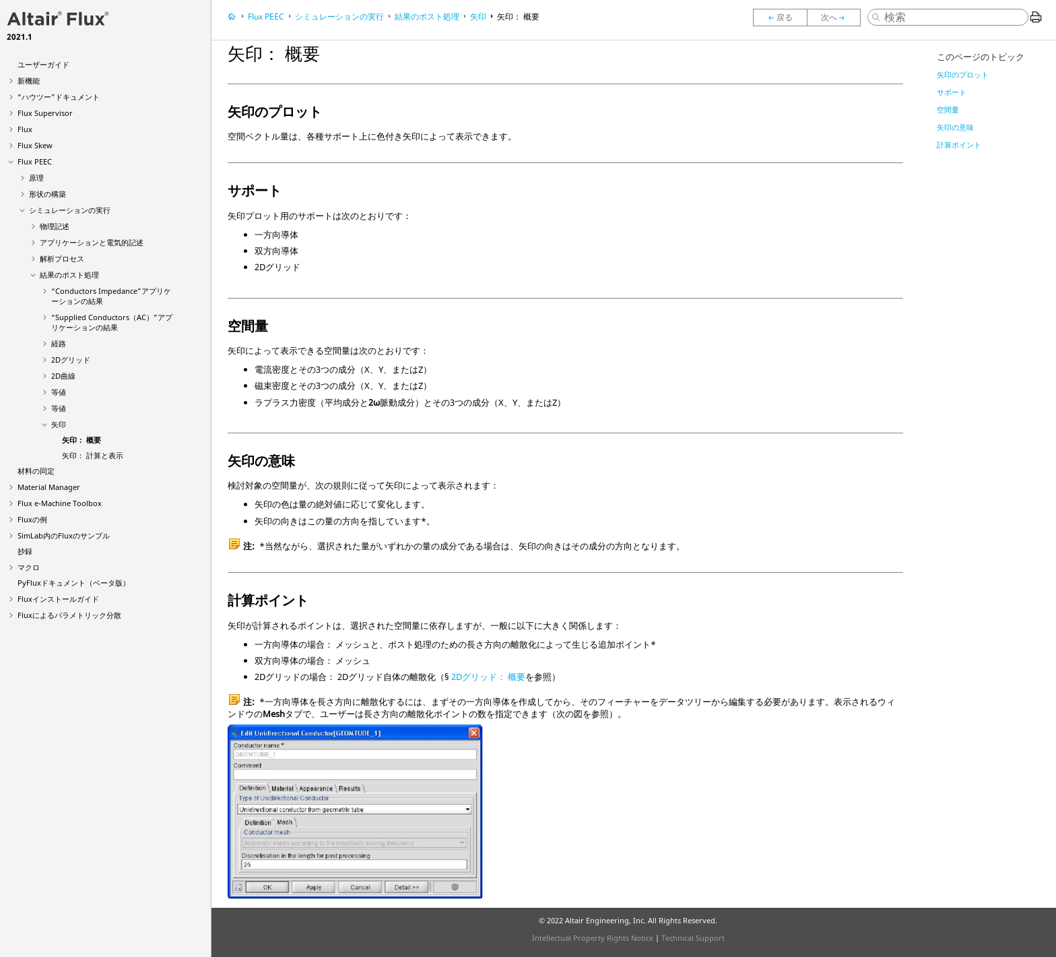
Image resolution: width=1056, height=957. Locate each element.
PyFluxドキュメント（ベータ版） (74, 583)
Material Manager (49, 487)
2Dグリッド (70, 359)
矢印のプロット (963, 74)
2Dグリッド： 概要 (488, 677)
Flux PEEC (35, 161)
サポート (951, 92)
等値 (58, 392)
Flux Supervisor (45, 113)
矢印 (58, 424)
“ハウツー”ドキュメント (59, 97)
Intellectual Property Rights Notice (592, 938)
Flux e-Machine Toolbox (60, 503)
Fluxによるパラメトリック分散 (69, 615)
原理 (36, 178)
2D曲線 (63, 376)
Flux (25, 129)
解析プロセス (62, 258)
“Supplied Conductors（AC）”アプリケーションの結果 (111, 322)
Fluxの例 (32, 519)
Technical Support (693, 938)
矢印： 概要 (81, 440)
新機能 (29, 80)
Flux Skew (35, 145)
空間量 (948, 109)
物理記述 (54, 226)
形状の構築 (47, 194)
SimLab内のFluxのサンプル (64, 535)
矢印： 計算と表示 (92, 455)
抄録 (25, 551)
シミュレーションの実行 (69, 210)
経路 (58, 343)
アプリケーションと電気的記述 (91, 242)
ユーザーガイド (43, 64)
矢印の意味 (955, 127)
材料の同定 (36, 471)
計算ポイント (959, 145)
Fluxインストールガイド (58, 599)
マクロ (29, 567)
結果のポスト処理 (69, 275)
